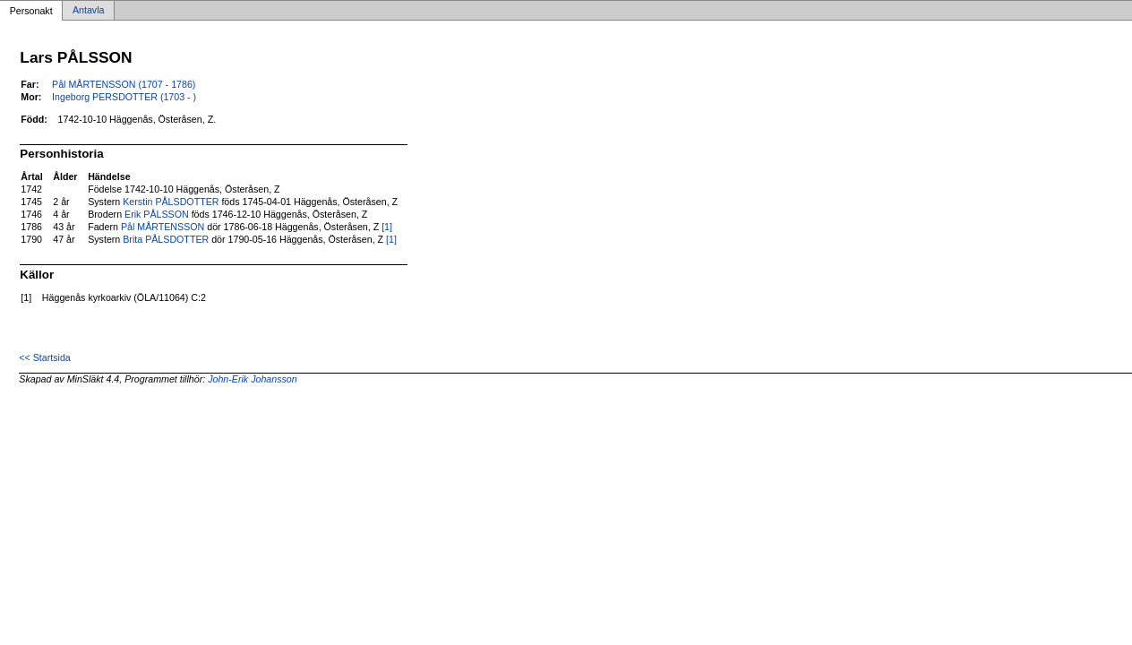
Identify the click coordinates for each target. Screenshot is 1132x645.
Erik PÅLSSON (156, 214)
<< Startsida (44, 357)
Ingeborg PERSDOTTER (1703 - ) (124, 96)
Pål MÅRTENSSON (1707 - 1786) (123, 84)
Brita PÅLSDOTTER (166, 239)
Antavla (89, 10)
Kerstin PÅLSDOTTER (171, 201)
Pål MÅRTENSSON (162, 226)
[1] (387, 226)
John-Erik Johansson (252, 379)
